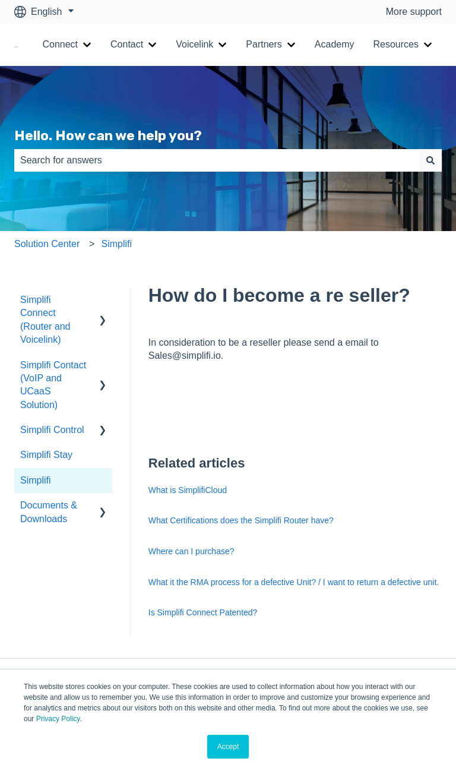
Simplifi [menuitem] (35, 480)
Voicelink (194, 44)
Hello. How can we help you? (108, 135)
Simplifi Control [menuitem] (52, 430)
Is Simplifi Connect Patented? (203, 612)
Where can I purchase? (191, 551)
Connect (60, 44)
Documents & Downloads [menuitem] (48, 511)
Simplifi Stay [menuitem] (46, 455)
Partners (263, 44)
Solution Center (47, 244)
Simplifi (116, 244)
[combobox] (216, 160)
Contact (126, 44)
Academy (334, 44)
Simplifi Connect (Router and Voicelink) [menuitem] (45, 320)
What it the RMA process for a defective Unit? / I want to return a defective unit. (293, 582)
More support (414, 12)
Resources (396, 44)
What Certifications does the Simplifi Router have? (241, 520)
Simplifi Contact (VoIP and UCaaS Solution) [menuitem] (53, 385)
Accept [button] (228, 747)
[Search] (430, 160)
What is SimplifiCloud (187, 490)
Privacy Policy (58, 719)
